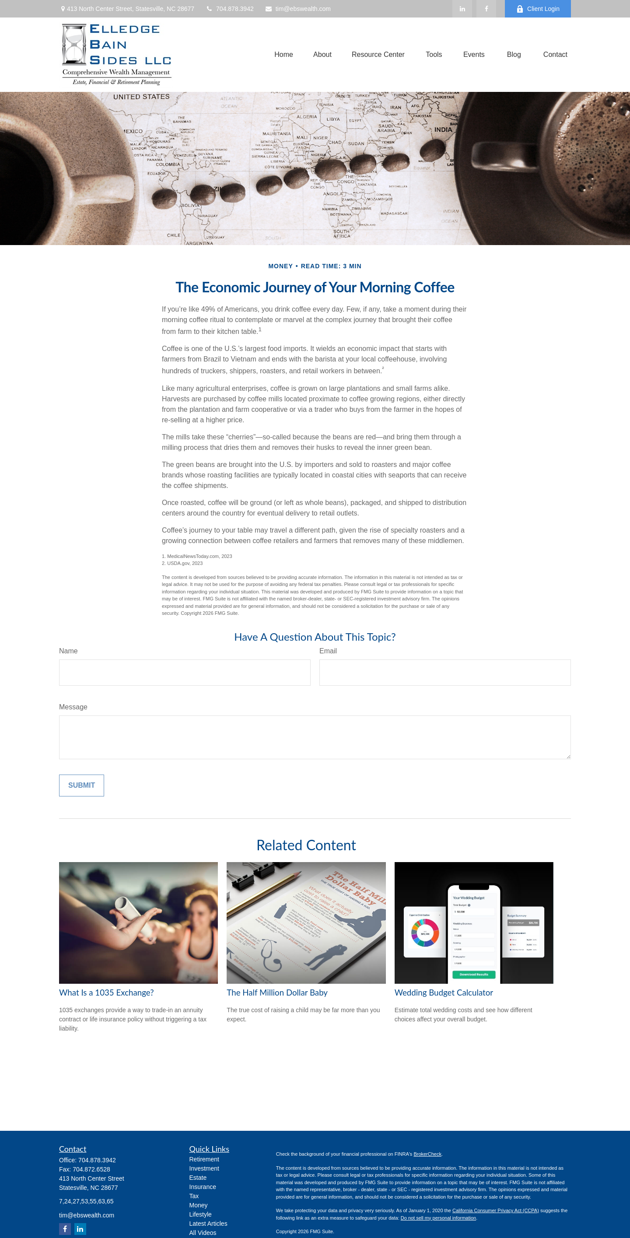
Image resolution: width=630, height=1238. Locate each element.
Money (198, 1205)
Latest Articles (208, 1223)
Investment (204, 1168)
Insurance (202, 1186)
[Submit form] (81, 785)
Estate (198, 1177)
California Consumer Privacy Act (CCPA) (495, 1210)
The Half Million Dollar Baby (277, 992)
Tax (194, 1195)
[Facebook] (486, 9)
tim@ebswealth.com (298, 8)
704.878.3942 (229, 8)
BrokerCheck (427, 1154)
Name (68, 651)
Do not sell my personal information (438, 1217)
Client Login (538, 9)
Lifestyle (200, 1214)
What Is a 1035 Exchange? (106, 992)
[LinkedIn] (462, 9)
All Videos (203, 1232)
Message (73, 707)
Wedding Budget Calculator (444, 992)
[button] (284, 55)
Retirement (204, 1159)
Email (328, 651)
